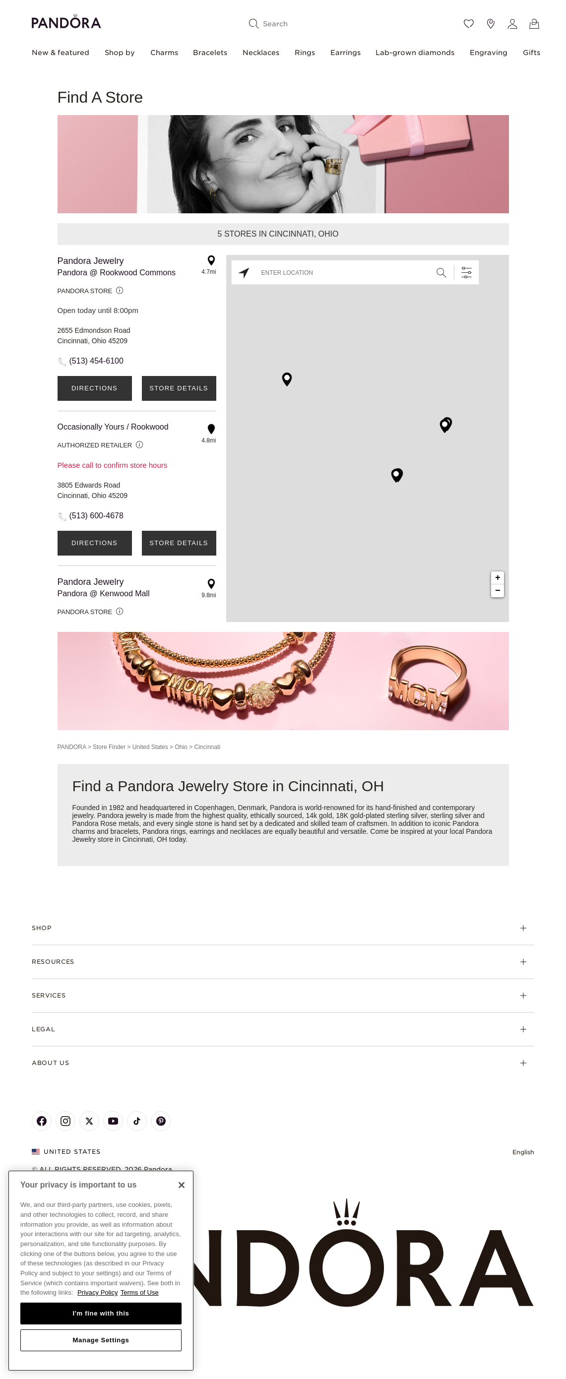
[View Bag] (534, 24)
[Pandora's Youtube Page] (113, 1121)
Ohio (181, 747)
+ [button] (498, 578)
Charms (164, 53)
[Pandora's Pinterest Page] (161, 1121)
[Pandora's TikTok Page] (137, 1121)
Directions (94, 388)
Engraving (488, 53)
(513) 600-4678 (96, 515)
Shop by (120, 53)
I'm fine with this (101, 1313)
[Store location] (491, 24)
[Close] (181, 1185)
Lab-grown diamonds (415, 53)
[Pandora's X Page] (89, 1121)
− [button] (498, 591)
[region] (101, 1270)
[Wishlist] (469, 24)
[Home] (283, 1253)
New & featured (60, 53)
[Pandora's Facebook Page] (42, 1121)
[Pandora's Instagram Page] (65, 1121)
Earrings (345, 53)
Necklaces (261, 53)
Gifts (531, 53)
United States (150, 747)
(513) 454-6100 (96, 361)
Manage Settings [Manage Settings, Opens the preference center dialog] (100, 1340)
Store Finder (109, 747)
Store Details (178, 388)
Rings (305, 53)
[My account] (512, 24)
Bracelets (210, 53)
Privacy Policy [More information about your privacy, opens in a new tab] (97, 1292)
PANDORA (72, 747)
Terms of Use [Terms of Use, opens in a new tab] (140, 1292)
